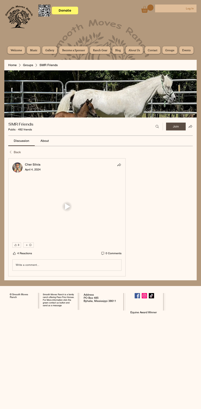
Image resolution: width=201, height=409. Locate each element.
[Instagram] (144, 295)
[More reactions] (28, 245)
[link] (21, 141)
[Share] (119, 164)
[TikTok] (151, 295)
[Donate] (65, 10)
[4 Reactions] (22, 253)
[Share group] (190, 126)
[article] (67, 217)
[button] (147, 9)
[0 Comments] (111, 253)
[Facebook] (137, 295)
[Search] (157, 126)
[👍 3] (16, 245)
